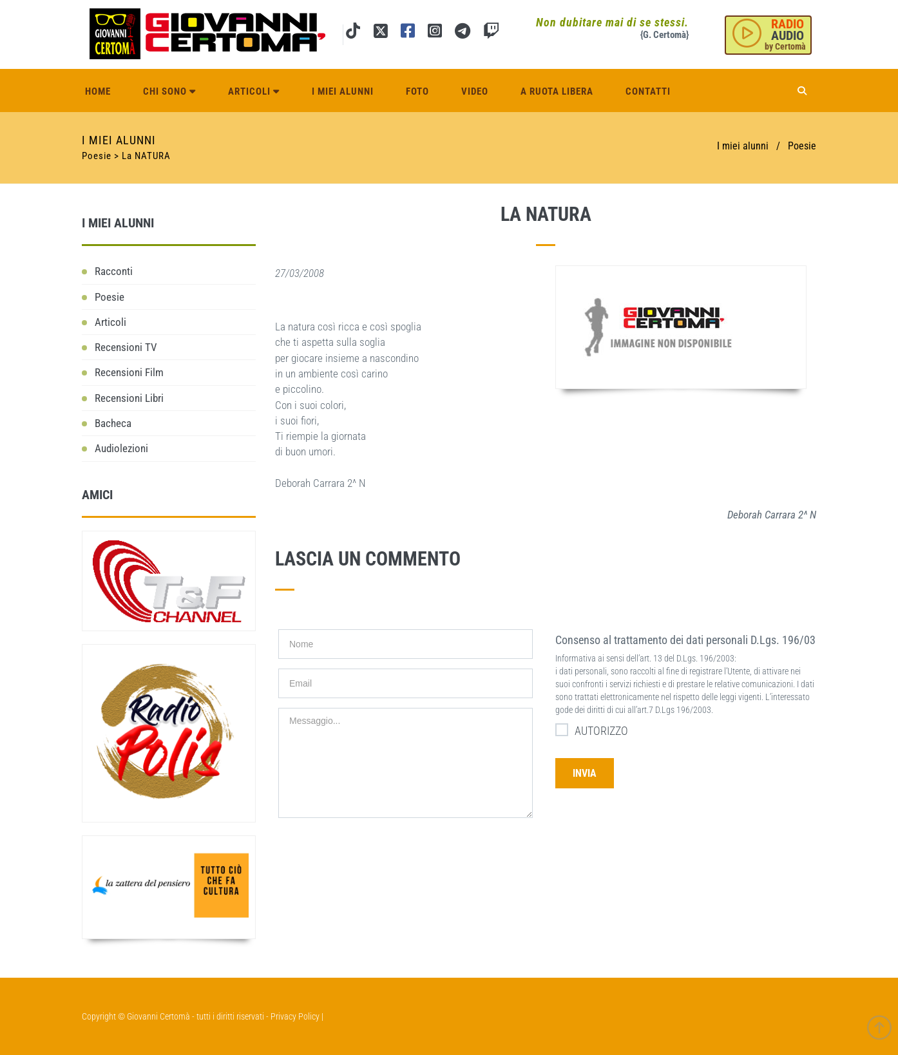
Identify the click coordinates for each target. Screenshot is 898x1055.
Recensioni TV (126, 347)
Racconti (114, 271)
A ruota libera (557, 91)
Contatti (648, 91)
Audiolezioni (121, 448)
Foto (417, 91)
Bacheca (113, 423)
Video (474, 91)
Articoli (254, 91)
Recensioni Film (129, 372)
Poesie (802, 146)
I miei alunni (343, 91)
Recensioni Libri (129, 398)
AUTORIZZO (591, 730)
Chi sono (169, 91)
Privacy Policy (295, 1016)
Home (98, 91)
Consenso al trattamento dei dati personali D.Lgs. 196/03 (685, 640)
